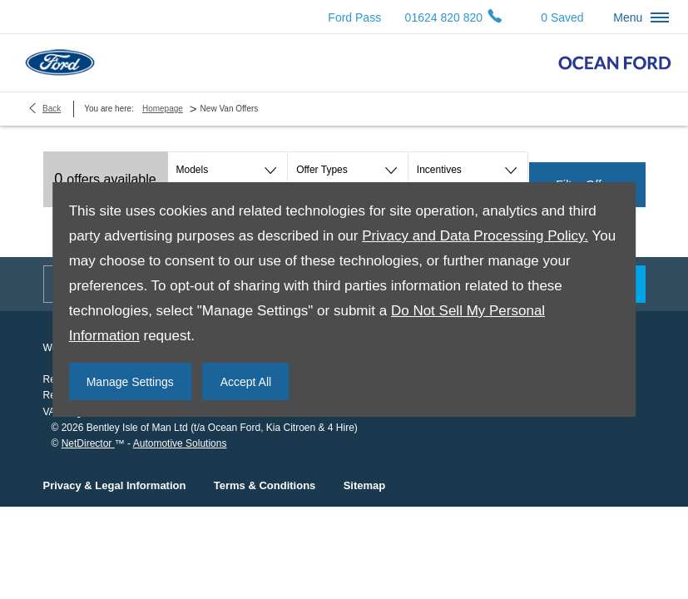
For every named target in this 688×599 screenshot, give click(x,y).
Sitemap (365, 485)
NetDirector (88, 443)
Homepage (162, 108)
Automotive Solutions (180, 443)
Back (51, 108)
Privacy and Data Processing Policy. (475, 236)
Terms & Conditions (265, 485)
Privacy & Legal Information (114, 485)
